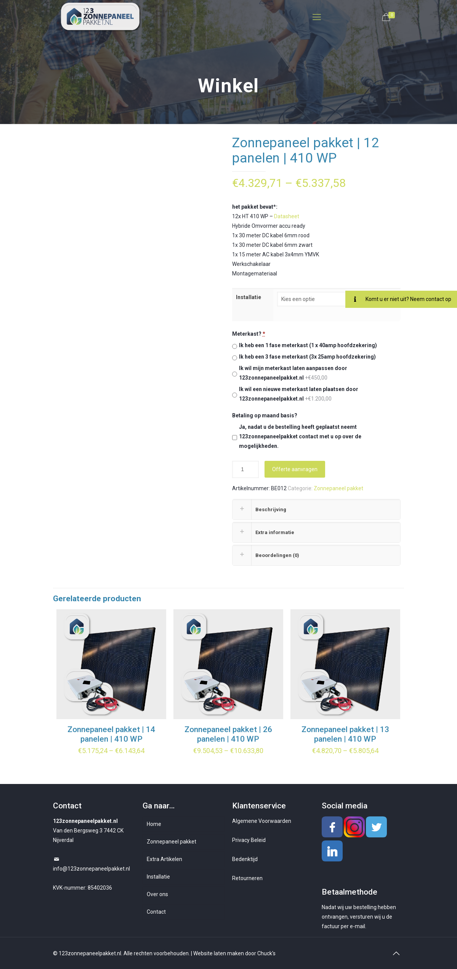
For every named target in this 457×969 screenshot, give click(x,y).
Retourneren (247, 878)
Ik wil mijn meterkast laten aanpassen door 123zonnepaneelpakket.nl (293, 373)
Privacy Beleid (249, 840)
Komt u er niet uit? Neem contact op (398, 299)
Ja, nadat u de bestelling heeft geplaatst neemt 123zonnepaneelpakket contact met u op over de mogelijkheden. (300, 436)
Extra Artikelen (164, 859)
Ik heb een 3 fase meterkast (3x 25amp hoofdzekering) (307, 357)
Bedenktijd (245, 859)
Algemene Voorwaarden (261, 821)
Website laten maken (218, 953)
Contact (156, 912)
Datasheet (286, 216)
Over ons (157, 894)
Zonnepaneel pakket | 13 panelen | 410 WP (345, 734)
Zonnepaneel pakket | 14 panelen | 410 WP (111, 734)
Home (154, 824)
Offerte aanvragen (294, 469)
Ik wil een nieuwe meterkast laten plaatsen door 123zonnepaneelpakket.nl (298, 394)
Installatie (248, 297)
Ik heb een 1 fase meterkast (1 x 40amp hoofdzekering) (308, 345)
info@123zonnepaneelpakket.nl (91, 869)
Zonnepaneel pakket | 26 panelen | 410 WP (228, 734)
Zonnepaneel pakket (338, 488)
